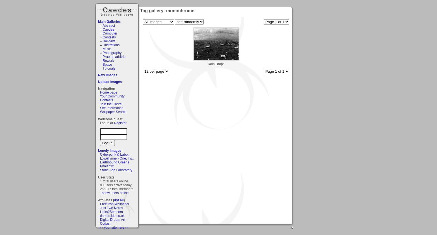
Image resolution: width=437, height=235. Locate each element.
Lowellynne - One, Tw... (117, 158)
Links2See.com (111, 212)
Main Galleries (109, 22)
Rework (108, 61)
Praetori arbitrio (114, 57)
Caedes (117, 11)
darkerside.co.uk (112, 216)
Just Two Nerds (111, 208)
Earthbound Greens (114, 162)
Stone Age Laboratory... (117, 170)
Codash (105, 224)
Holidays (109, 41)
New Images (107, 75)
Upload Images (110, 82)
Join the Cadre (111, 104)
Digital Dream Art (112, 220)
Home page (108, 92)
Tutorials (109, 68)
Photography (112, 53)
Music (107, 49)
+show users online (114, 193)
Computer (110, 33)
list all (119, 200)
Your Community (112, 96)
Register (120, 123)
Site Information (111, 108)
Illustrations (111, 45)
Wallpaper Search (113, 112)
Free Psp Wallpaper (115, 204)
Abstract (109, 26)
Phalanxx (107, 166)
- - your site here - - (114, 227)
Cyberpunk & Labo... (115, 154)
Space (107, 65)
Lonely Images (109, 151)
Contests (109, 37)
